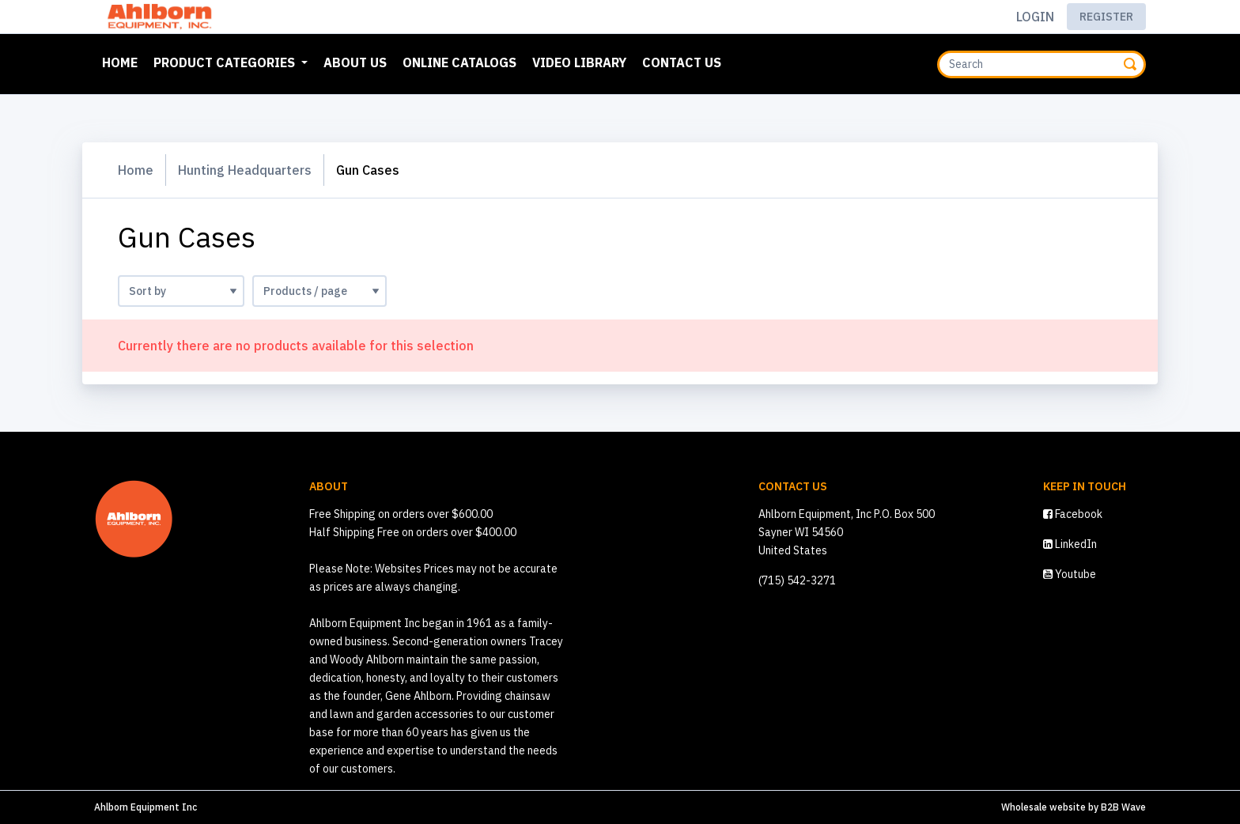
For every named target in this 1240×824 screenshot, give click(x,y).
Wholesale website (1043, 807)
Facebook (1072, 514)
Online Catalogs (459, 62)
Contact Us (681, 62)
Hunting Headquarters (245, 170)
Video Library (579, 62)
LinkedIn (1070, 544)
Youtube (1069, 574)
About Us (355, 62)
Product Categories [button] (225, 62)
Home (123, 60)
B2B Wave (1123, 807)
